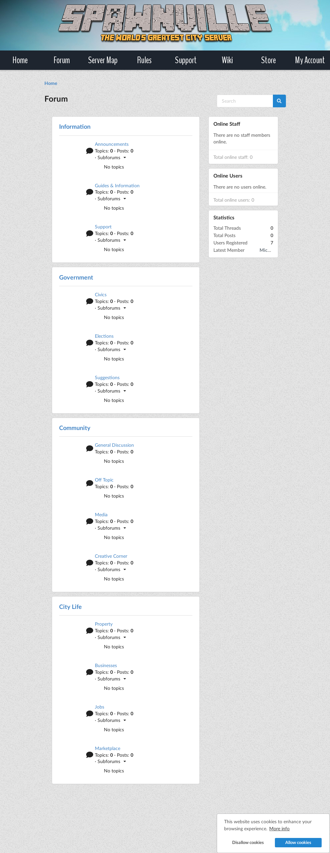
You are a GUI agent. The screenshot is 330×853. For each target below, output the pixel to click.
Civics (101, 294)
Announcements (112, 144)
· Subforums (111, 157)
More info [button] (276, 824)
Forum (61, 60)
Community (75, 427)
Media (101, 514)
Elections (104, 336)
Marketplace (107, 748)
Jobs (99, 707)
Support (186, 60)
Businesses (106, 665)
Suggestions (107, 377)
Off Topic (104, 480)
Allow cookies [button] (294, 838)
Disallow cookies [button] (244, 838)
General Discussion (114, 445)
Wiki (227, 60)
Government (76, 277)
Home (20, 60)
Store (268, 60)
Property (104, 624)
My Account (310, 60)
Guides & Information (117, 185)
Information (75, 126)
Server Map (103, 60)
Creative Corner (111, 556)
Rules (144, 60)
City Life (70, 606)
